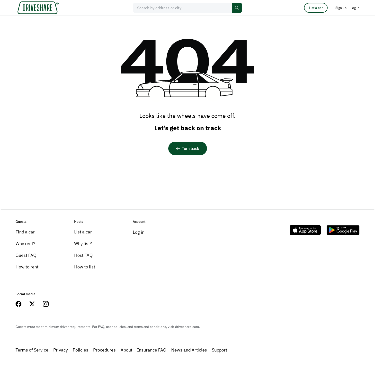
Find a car (25, 232)
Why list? (83, 243)
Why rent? (25, 243)
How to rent (27, 267)
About (126, 350)
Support (219, 350)
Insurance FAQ (151, 350)
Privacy (60, 350)
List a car (316, 8)
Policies (80, 350)
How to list (84, 267)
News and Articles (189, 350)
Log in (138, 232)
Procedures (104, 350)
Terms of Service (32, 350)
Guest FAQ (26, 255)
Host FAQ (83, 255)
